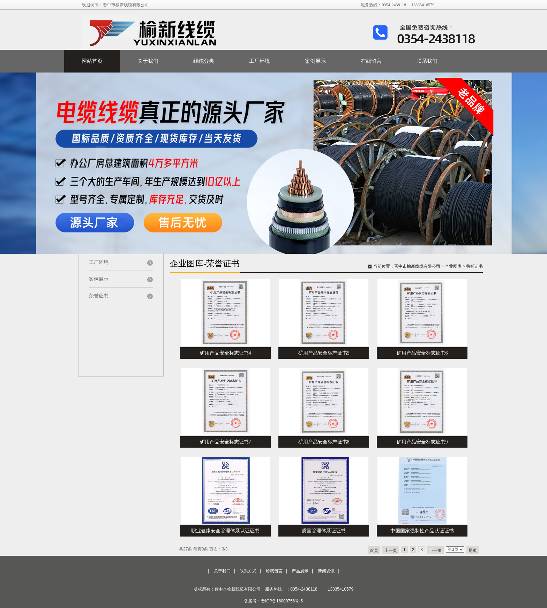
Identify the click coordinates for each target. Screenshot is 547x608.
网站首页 (92, 61)
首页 (374, 550)
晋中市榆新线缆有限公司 (417, 266)
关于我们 (147, 61)
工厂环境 (259, 61)
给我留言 (274, 571)
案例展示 (315, 61)
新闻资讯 (326, 571)
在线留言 (371, 61)
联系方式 (248, 571)
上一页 (390, 550)
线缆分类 (203, 61)
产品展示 (300, 571)
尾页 (473, 550)
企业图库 (453, 266)
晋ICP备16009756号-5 (282, 601)
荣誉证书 (474, 266)
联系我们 (427, 61)
